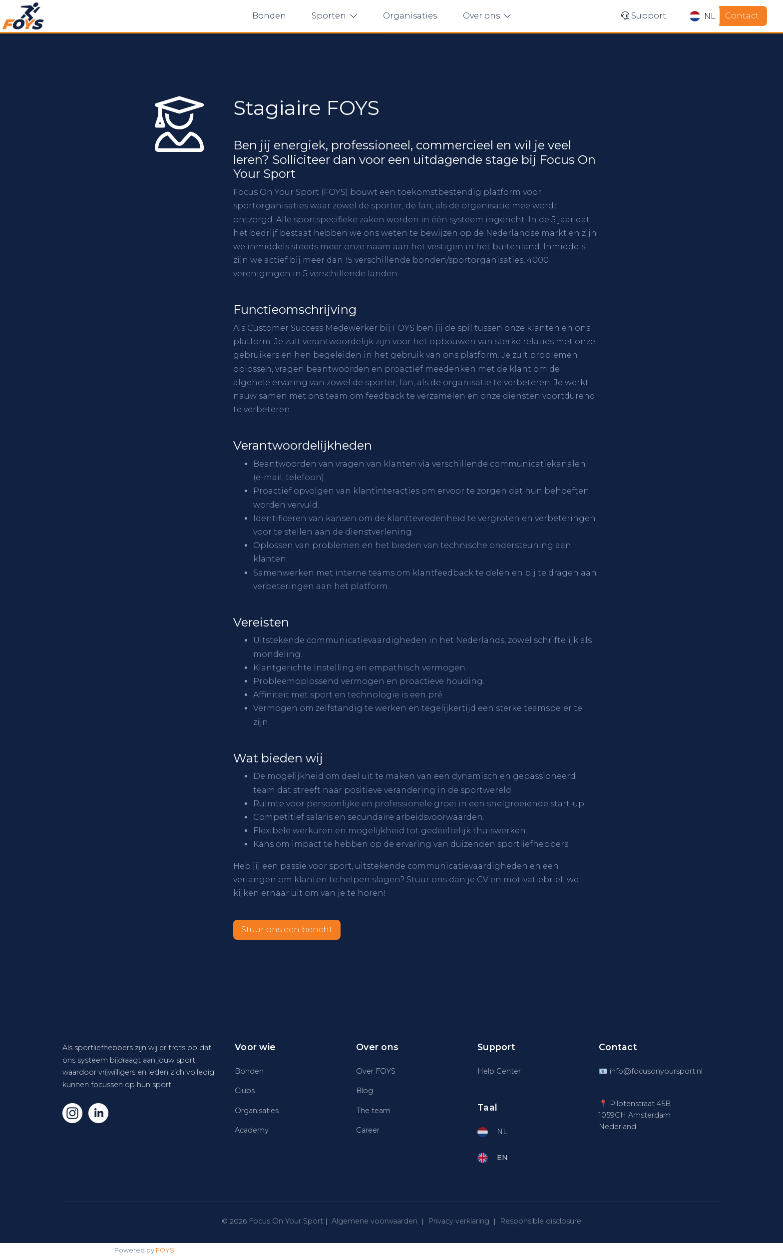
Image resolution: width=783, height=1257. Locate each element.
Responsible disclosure (540, 1221)
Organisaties (410, 15)
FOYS (165, 1250)
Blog (364, 1090)
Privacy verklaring (458, 1221)
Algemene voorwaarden (374, 1221)
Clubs (245, 1090)
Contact (742, 15)
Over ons (487, 15)
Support (643, 15)
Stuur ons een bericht (287, 929)
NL (703, 16)
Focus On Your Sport (286, 1221)
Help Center (499, 1071)
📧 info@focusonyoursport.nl (651, 1071)
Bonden (269, 15)
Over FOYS (375, 1071)
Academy (252, 1130)
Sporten (335, 15)
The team (373, 1110)
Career (368, 1130)
